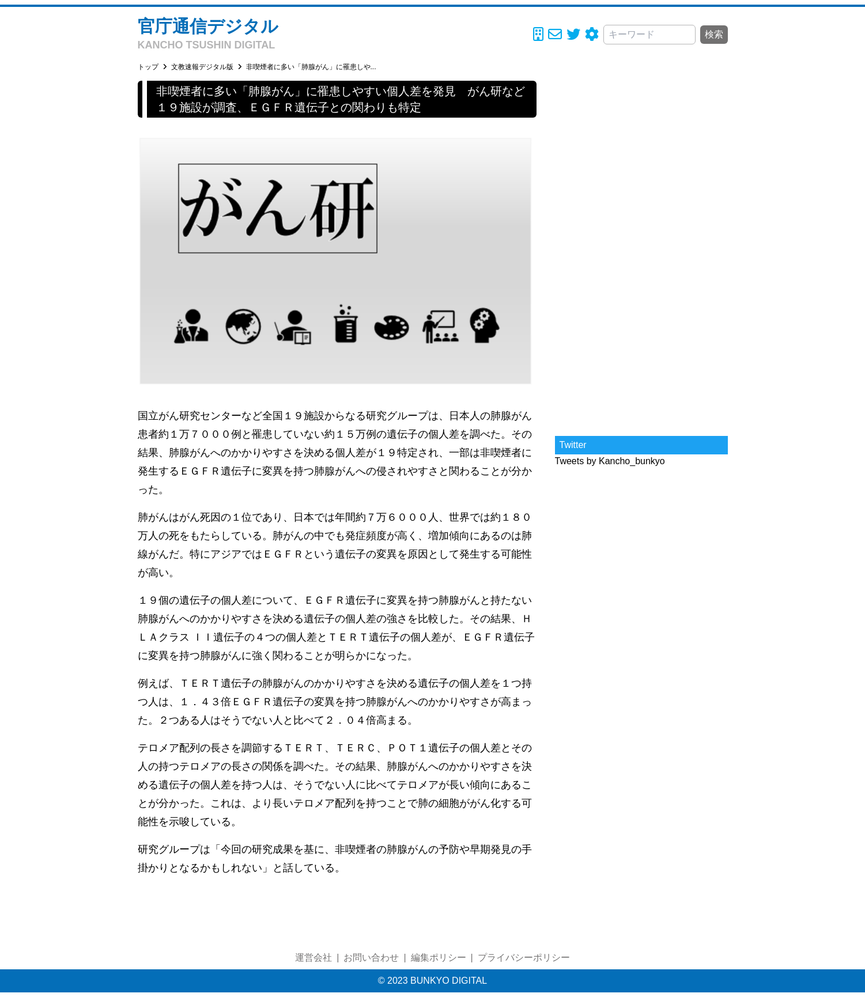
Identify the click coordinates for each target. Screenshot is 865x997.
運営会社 (313, 957)
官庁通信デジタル (208, 26)
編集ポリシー (438, 957)
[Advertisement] (641, 254)
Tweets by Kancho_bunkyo (610, 461)
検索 (714, 34)
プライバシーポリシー (524, 957)
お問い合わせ (371, 957)
